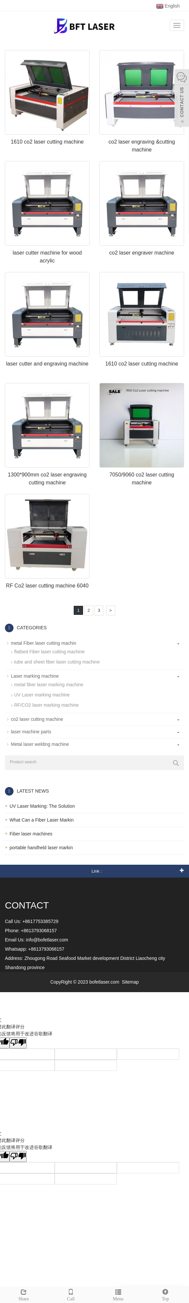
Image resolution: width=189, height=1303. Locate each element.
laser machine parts (31, 731)
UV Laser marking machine (42, 694)
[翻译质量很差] (18, 1042)
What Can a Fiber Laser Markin (42, 820)
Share (23, 1294)
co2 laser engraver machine (141, 253)
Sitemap (130, 982)
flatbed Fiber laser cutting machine (49, 651)
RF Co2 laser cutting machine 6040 (47, 585)
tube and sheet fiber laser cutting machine (57, 662)
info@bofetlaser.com (47, 939)
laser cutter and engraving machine (47, 363)
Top (165, 1294)
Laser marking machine (35, 676)
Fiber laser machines (31, 833)
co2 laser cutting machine (37, 719)
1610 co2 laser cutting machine (47, 142)
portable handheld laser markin (41, 847)
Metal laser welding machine (40, 744)
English (168, 6)
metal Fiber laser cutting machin (43, 643)
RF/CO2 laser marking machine (46, 705)
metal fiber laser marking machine (48, 684)
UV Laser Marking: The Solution (42, 806)
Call (71, 1294)
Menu (118, 1294)
